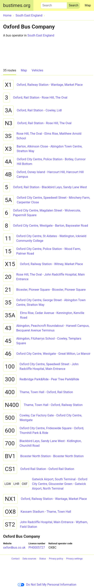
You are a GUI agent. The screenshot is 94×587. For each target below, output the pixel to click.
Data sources (29, 559)
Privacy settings (74, 559)
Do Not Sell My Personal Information (47, 584)
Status (42, 559)
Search (54, 4)
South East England (40, 35)
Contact (15, 559)
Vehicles (37, 70)
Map (88, 5)
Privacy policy (56, 559)
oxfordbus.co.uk (14, 547)
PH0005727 (37, 547)
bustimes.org (16, 5)
